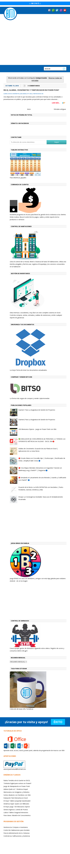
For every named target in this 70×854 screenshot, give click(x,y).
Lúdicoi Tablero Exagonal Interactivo (16, 812)
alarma (6, 93)
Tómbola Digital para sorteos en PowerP (17, 783)
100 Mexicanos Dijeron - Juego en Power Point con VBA (37, 429)
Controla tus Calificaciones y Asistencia (17, 836)
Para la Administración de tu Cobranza (16, 833)
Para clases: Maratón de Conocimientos (17, 815)
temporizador (37, 93)
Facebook (49, 10)
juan (21, 93)
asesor (10, 93)
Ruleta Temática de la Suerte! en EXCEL (17, 780)
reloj (31, 93)
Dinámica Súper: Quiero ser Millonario (16, 804)
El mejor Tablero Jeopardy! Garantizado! (17, 801)
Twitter (57, 10)
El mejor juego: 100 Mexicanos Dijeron (17, 807)
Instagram (61, 10)
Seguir (56, 142)
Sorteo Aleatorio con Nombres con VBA (17, 795)
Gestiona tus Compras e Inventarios (16, 827)
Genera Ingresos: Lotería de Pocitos (16, 810)
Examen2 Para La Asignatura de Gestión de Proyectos (36, 420)
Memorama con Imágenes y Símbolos (16, 792)
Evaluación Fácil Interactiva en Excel (16, 798)
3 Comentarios (34, 86)
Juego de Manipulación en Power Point (17, 786)
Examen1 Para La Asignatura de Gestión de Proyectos (36, 410)
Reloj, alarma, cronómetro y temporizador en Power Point (31, 90)
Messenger (53, 10)
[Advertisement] (38, 523)
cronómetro (16, 93)
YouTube (64, 10)
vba (42, 93)
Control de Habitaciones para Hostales (17, 830)
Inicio (29, 109)
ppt (28, 93)
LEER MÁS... (56, 103)
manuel (25, 93)
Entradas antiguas (60, 109)
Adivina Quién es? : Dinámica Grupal (16, 789)
